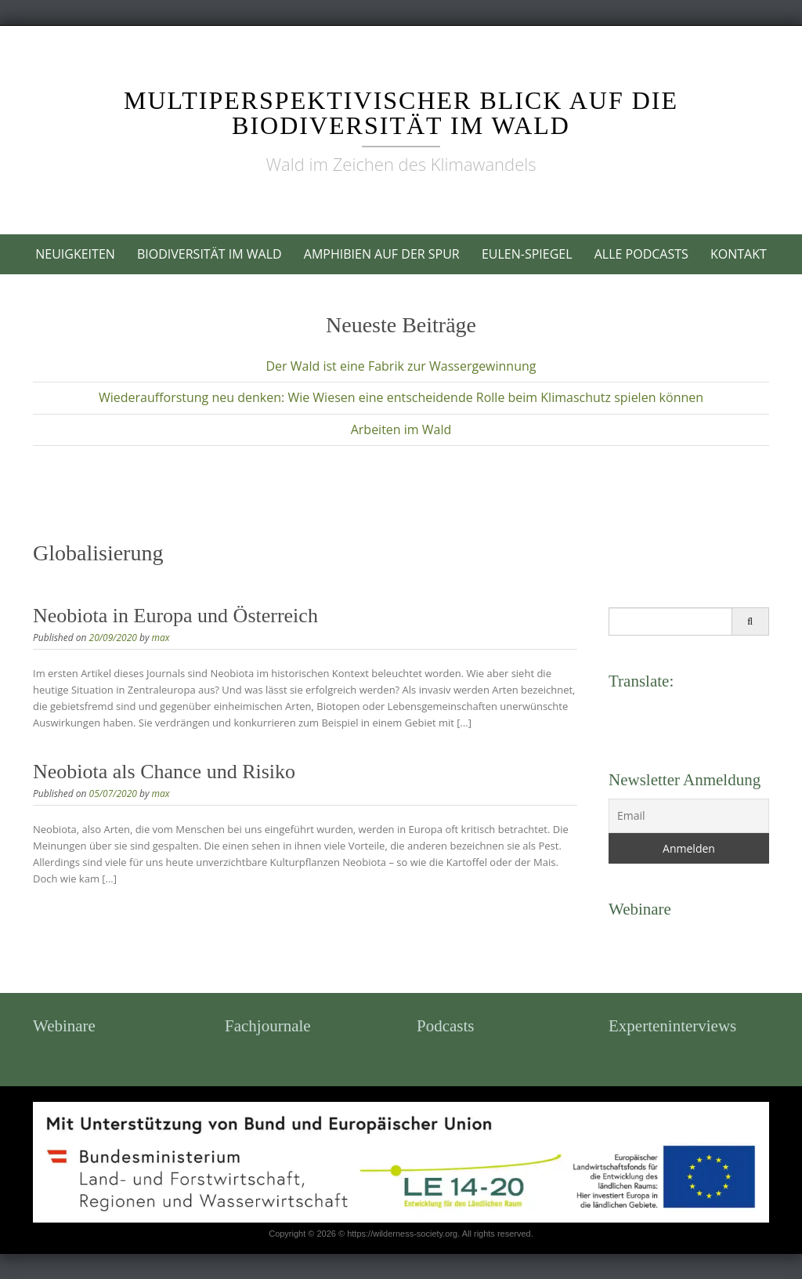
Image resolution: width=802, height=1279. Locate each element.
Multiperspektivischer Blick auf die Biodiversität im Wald (401, 112)
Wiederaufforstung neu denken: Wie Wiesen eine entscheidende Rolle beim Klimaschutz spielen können (401, 397)
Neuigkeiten (75, 254)
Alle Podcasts (641, 254)
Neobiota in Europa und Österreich (175, 615)
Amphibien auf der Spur (382, 254)
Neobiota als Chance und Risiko (164, 771)
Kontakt (738, 254)
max (161, 637)
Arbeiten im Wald (401, 429)
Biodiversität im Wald (209, 254)
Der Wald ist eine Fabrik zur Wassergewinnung (401, 366)
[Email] (689, 816)
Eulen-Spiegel (527, 254)
